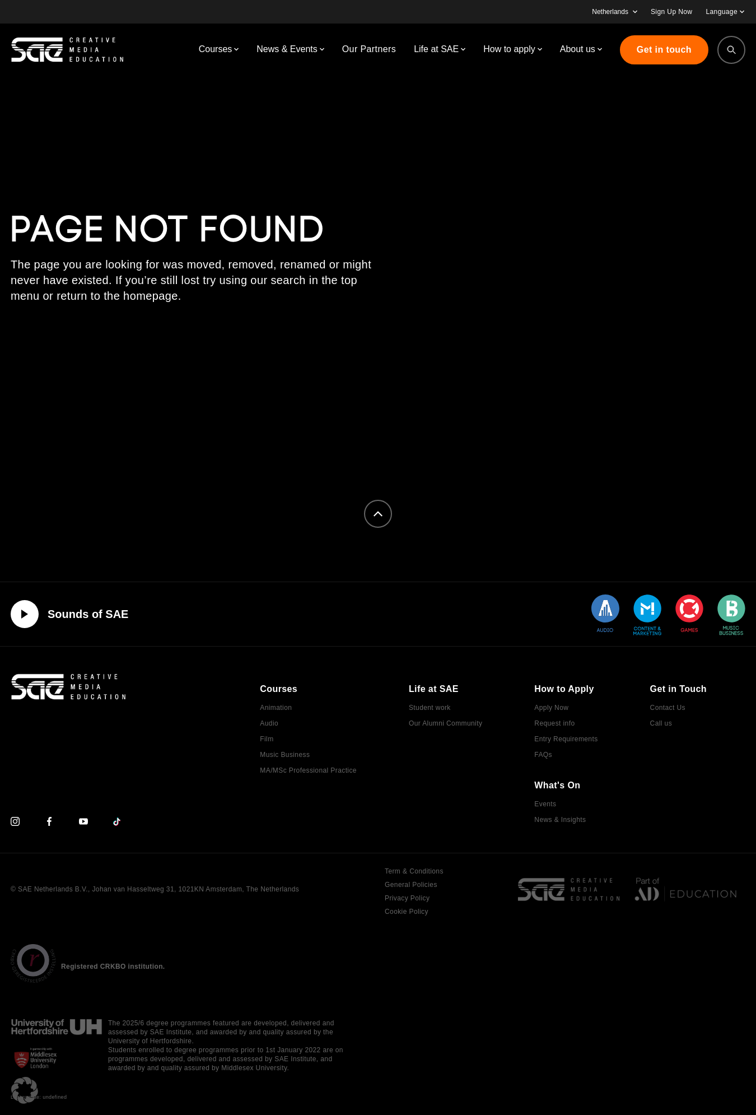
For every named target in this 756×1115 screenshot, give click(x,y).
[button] (24, 1090)
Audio (269, 723)
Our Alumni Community (445, 723)
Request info (554, 723)
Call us (661, 723)
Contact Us (667, 708)
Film (266, 739)
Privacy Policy (407, 898)
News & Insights (560, 820)
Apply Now (551, 708)
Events (545, 804)
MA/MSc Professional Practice (308, 770)
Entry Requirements (566, 739)
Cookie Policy (406, 912)
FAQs (543, 755)
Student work (430, 708)
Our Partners (369, 49)
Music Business (285, 755)
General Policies (411, 885)
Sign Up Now (671, 12)
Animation (276, 708)
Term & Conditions (414, 871)
